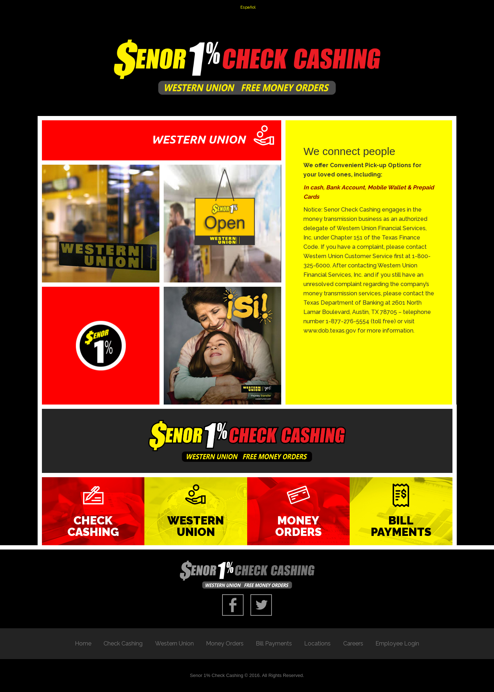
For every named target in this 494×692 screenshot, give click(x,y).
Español (247, 7)
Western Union (195, 526)
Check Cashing (93, 526)
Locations (317, 643)
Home (83, 643)
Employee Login (397, 643)
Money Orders (298, 526)
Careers (353, 643)
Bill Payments (401, 526)
